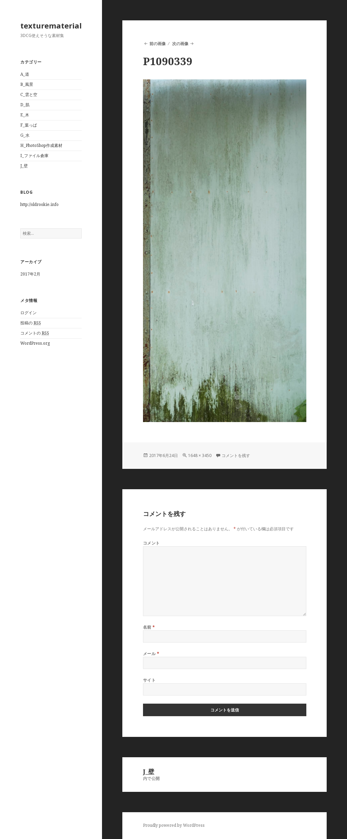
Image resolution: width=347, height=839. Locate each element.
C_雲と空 (28, 94)
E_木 (24, 115)
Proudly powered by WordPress (174, 825)
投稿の (30, 323)
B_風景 (26, 84)
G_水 (24, 135)
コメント (151, 543)
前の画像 (157, 43)
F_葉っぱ (28, 125)
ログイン (28, 313)
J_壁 (24, 166)
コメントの (34, 333)
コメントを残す (236, 455)
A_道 (24, 74)
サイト (149, 680)
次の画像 (180, 43)
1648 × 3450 (199, 455)
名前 (149, 627)
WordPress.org (35, 343)
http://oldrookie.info (39, 204)
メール (151, 653)
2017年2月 (30, 274)
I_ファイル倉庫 (34, 155)
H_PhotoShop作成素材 (41, 145)
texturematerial (51, 25)
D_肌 (24, 105)
